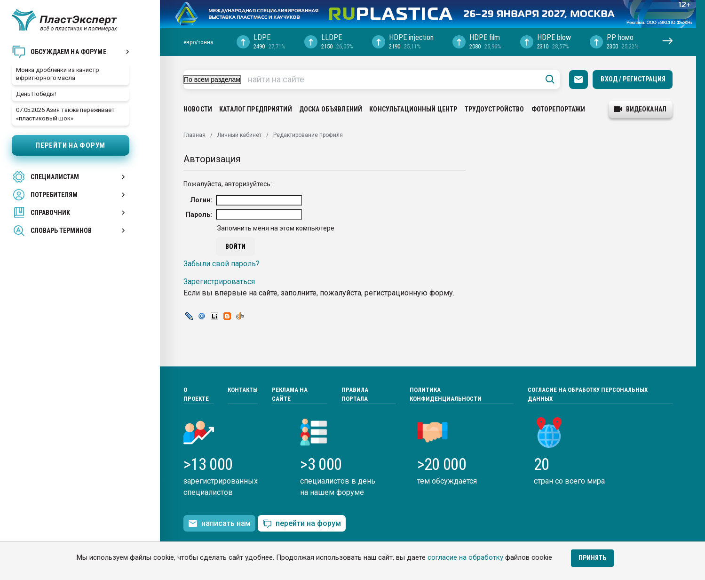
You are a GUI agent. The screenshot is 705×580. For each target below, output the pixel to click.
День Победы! (35, 93)
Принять (592, 558)
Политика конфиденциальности (446, 394)
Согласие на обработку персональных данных (588, 394)
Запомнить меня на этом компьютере (275, 228)
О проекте (196, 394)
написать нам (219, 523)
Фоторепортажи (558, 109)
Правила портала (354, 394)
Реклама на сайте (290, 394)
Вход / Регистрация (633, 79)
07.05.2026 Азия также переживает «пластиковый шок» (65, 113)
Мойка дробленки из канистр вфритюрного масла (57, 73)
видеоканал (640, 109)
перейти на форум (301, 524)
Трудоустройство (494, 109)
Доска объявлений (330, 109)
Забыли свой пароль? (221, 263)
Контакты (243, 389)
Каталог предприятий (255, 109)
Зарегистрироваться (219, 281)
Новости (197, 109)
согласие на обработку (465, 557)
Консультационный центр (413, 109)
